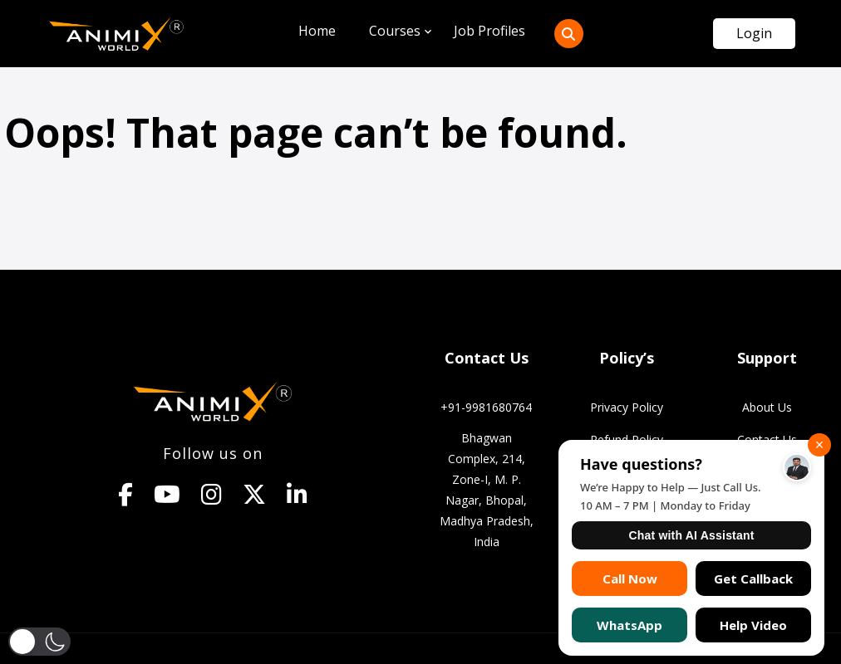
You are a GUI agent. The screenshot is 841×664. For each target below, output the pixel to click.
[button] (39, 641)
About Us (767, 407)
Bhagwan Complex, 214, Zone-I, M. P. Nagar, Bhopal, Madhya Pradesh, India (487, 489)
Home (317, 31)
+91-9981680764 (486, 407)
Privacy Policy (626, 407)
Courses (394, 31)
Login (754, 33)
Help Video (753, 625)
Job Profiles (489, 31)
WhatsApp (629, 625)
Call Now (629, 578)
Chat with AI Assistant (691, 535)
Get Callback (753, 578)
